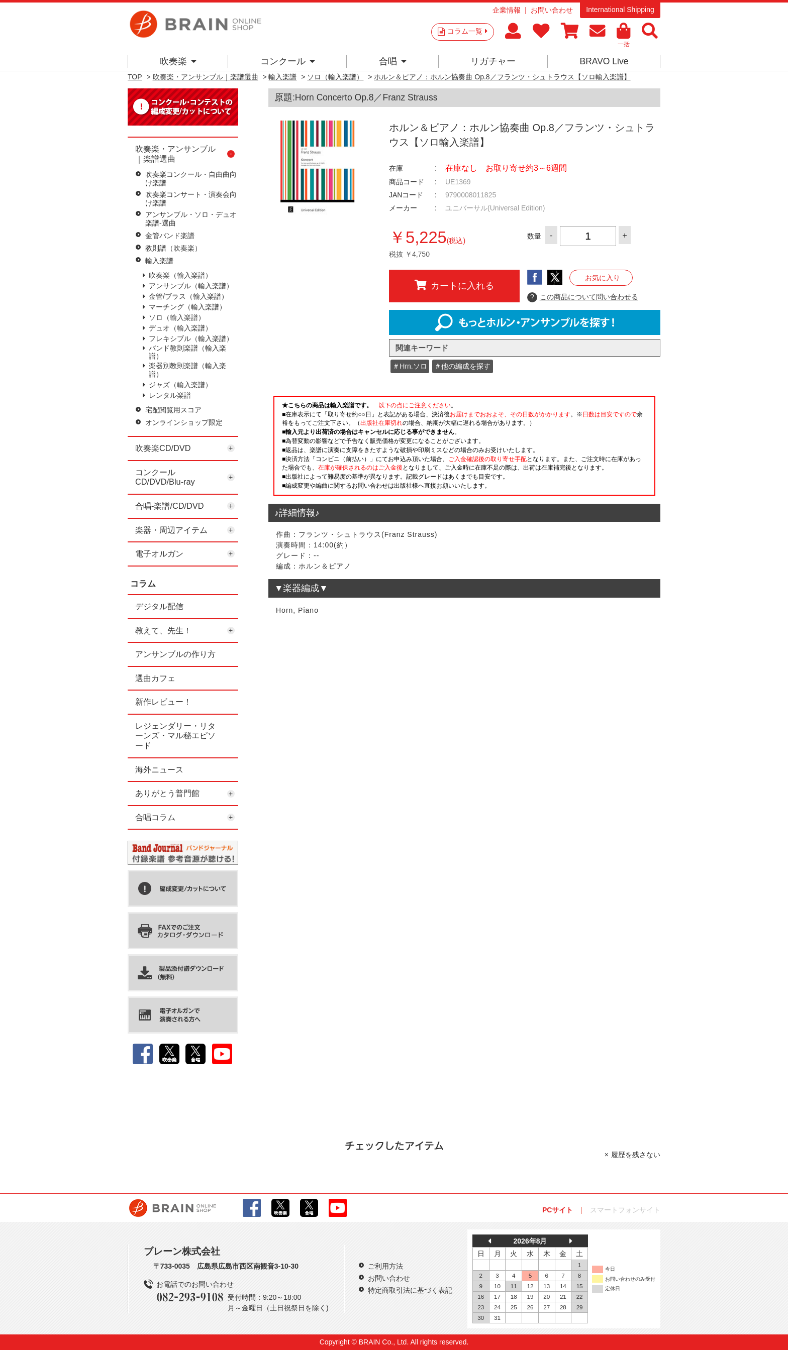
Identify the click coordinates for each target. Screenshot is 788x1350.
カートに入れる (454, 285)
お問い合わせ (552, 10)
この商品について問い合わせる (582, 297)
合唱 (393, 61)
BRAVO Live (603, 61)
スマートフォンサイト (625, 1210)
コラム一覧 (467, 31)
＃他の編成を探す (462, 366)
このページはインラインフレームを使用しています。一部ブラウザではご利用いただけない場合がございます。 (464, 448)
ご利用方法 (385, 1266)
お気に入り (602, 278)
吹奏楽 (178, 61)
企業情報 (506, 10)
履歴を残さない (635, 1155)
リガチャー (493, 61)
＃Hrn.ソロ (409, 366)
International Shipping (620, 10)
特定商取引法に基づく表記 (410, 1290)
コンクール (287, 61)
